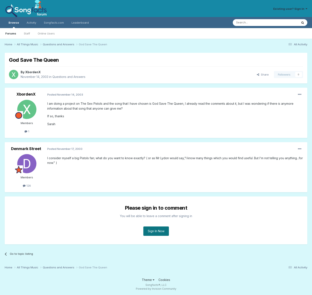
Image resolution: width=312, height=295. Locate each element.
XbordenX (33, 72)
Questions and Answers (68, 77)
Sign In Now (156, 231)
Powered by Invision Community (156, 288)
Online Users (46, 33)
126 (27, 185)
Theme (148, 280)
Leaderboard (80, 22)
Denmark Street (26, 148)
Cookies (164, 280)
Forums (10, 33)
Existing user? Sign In (290, 8)
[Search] (254, 22)
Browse (14, 24)
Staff (27, 33)
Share (263, 74)
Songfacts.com (54, 22)
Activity (31, 22)
